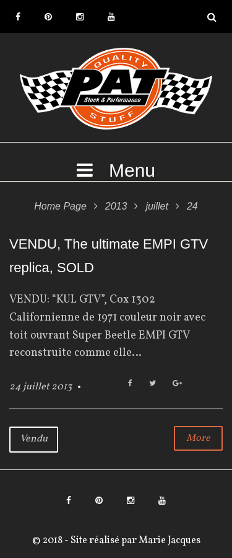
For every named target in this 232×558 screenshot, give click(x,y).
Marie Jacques (168, 540)
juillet (156, 206)
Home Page (60, 206)
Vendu (34, 439)
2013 (116, 206)
